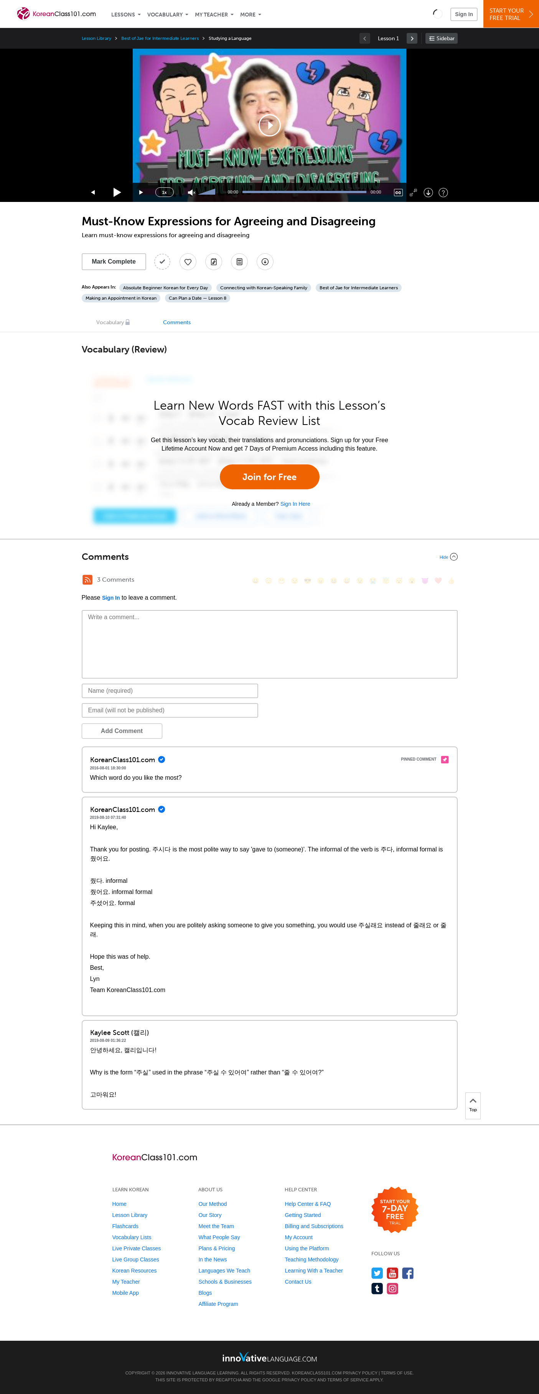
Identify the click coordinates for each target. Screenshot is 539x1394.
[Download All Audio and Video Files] (265, 261)
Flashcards (125, 1226)
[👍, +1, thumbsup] (451, 581)
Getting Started (303, 1215)
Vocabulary (165, 14)
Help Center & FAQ (308, 1204)
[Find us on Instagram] (393, 1288)
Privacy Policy (360, 1373)
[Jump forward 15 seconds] (141, 192)
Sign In (464, 14)
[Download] (428, 192)
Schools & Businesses (225, 1282)
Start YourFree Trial (512, 14)
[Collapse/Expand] (270, 556)
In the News (212, 1259)
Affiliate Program (218, 1304)
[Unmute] (191, 192)
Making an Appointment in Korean (121, 298)
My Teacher (211, 14)
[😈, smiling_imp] (425, 581)
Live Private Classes (136, 1248)
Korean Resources (134, 1271)
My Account (298, 1237)
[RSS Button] (87, 579)
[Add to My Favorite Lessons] (188, 261)
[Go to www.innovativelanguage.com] (270, 1356)
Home (119, 1204)
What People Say (219, 1237)
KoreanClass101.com (317, 1373)
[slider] (208, 192)
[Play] (117, 192)
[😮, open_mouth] (412, 581)
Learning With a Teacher (314, 1271)
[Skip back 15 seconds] (93, 192)
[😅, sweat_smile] (346, 581)
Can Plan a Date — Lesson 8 (197, 298)
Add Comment (122, 731)
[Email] (170, 710)
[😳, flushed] (268, 581)
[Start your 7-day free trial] (395, 1210)
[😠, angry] (320, 581)
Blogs (205, 1293)
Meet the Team (216, 1226)
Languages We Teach (224, 1271)
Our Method (212, 1204)
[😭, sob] (372, 581)
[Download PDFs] (239, 261)
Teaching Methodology (311, 1259)
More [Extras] (247, 14)
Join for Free (269, 476)
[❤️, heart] (438, 581)
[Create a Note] (213, 261)
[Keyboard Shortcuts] (443, 192)
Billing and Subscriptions (314, 1226)
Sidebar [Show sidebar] (446, 38)
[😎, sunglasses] (307, 581)
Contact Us (298, 1282)
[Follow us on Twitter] (377, 1273)
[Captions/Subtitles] (398, 192)
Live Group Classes (135, 1259)
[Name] (170, 691)
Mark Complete (114, 261)
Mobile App (125, 1293)
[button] (438, 14)
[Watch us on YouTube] (393, 1273)
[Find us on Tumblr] (377, 1288)
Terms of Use (397, 1373)
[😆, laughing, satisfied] (333, 581)
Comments (177, 322)
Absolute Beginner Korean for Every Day (165, 287)
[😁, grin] (281, 581)
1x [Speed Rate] (164, 192)
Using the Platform (307, 1248)
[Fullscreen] (413, 192)
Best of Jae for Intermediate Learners (160, 38)
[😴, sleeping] (398, 581)
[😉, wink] (359, 581)
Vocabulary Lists (132, 1237)
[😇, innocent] (385, 581)
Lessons (123, 14)
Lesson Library (96, 38)
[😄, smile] (255, 581)
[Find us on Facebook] (408, 1273)
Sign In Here (295, 504)
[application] (270, 125)
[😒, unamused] (294, 581)
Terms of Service (348, 1380)
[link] (412, 38)
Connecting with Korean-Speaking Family (263, 287)
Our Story (209, 1215)
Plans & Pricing (216, 1248)
